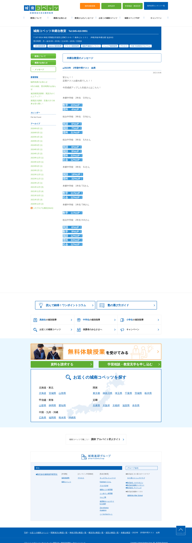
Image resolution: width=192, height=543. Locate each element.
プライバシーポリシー (32, 537)
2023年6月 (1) (36, 160)
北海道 (42, 387)
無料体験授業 (90, 4)
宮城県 (52, 387)
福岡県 (52, 411)
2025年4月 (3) (36, 130)
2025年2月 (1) (36, 135)
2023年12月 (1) (37, 151)
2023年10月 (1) (37, 156)
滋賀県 (126, 399)
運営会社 (56, 537)
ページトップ (181, 533)
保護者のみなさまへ (89, 323)
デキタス (81, 472)
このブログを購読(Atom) (43, 202)
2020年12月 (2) (37, 198)
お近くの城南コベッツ (108, 16)
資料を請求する (62, 358)
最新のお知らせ (60, 16)
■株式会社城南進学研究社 (46, 468)
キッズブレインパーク (108, 472)
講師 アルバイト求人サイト (95, 433)
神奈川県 (107, 387)
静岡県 (52, 399)
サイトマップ (46, 537)
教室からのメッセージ (84, 16)
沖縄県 (72, 411)
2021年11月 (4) (37, 185)
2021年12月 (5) (37, 181)
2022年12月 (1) (37, 168)
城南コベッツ (66, 476)
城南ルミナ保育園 (106, 483)
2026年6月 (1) (36, 122)
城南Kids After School (135, 489)
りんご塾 (103, 491)
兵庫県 (96, 399)
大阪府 (106, 399)
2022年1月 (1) (36, 177)
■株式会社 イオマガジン (134, 476)
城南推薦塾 (65, 472)
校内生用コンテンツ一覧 (156, 4)
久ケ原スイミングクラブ (136, 472)
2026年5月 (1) (36, 126)
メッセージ (39, 63)
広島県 (42, 411)
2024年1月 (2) (36, 147)
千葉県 (128, 387)
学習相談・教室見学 (133, 4)
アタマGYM (104, 479)
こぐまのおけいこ (106, 508)
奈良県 (135, 399)
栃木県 (148, 387)
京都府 (116, 399)
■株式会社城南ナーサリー (135, 479)
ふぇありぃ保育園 (106, 487)
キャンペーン (156, 16)
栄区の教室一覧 (112, 526)
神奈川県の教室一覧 (78, 526)
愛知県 (62, 399)
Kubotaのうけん (105, 476)
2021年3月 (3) (36, 193)
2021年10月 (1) (37, 189)
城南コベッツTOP (132, 16)
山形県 (62, 387)
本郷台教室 (125, 526)
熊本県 (62, 411)
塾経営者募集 (66, 537)
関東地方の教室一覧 (59, 526)
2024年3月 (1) (36, 143)
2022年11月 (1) (37, 172)
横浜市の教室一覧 (96, 526)
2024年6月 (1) (36, 139)
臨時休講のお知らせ (39, 76)
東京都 (96, 387)
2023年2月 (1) (36, 164)
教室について (36, 16)
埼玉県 (118, 387)
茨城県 (138, 387)
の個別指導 (45, 314)
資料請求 (111, 4)
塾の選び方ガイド (114, 299)
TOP (26, 526)
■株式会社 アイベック (134, 481)
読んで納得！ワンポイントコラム (61, 299)
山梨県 (42, 399)
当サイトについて (79, 537)
